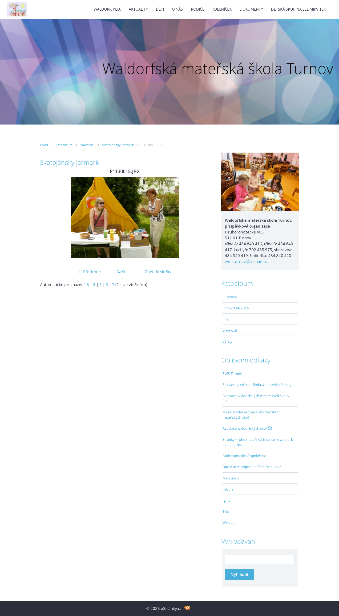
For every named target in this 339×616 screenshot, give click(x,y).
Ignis (226, 500)
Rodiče (197, 9)
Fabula (227, 489)
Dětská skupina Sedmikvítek (298, 9)
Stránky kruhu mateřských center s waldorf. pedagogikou (257, 442)
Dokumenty (251, 9)
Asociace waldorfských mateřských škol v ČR (255, 398)
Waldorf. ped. (107, 9)
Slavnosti (87, 145)
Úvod (44, 145)
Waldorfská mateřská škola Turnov (217, 68)
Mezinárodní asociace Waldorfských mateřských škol (251, 415)
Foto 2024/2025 (235, 308)
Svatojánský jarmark (118, 145)
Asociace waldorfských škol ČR (247, 428)
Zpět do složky (158, 271)
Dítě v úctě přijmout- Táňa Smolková (251, 466)
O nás (177, 9)
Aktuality (138, 9)
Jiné (225, 319)
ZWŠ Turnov (232, 373)
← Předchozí (89, 271)
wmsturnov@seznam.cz (247, 261)
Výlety (227, 341)
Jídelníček (222, 9)
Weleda (228, 522)
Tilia (225, 511)
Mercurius (230, 478)
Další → (123, 271)
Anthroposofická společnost (245, 455)
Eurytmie (229, 297)
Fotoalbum (64, 145)
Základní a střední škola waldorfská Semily (256, 384)
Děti (160, 9)
